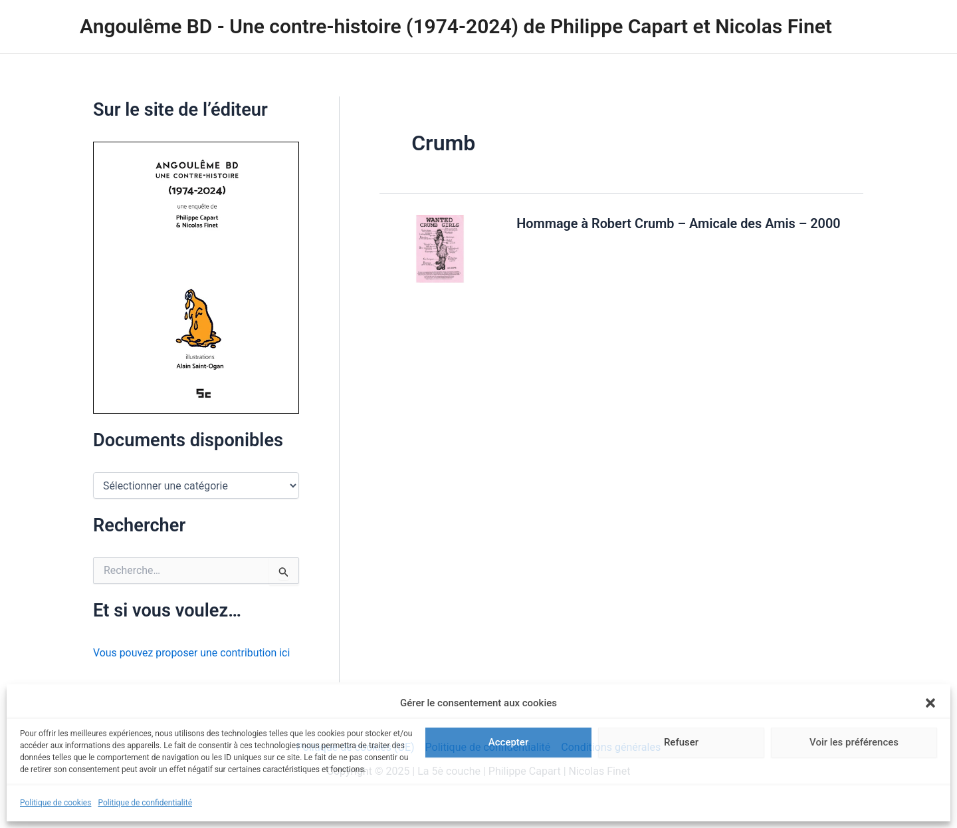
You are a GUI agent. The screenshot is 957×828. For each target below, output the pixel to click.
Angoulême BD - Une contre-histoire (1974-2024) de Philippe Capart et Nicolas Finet (456, 26)
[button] (930, 703)
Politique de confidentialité (145, 802)
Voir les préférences (854, 742)
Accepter (508, 742)
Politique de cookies (55, 802)
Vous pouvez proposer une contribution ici (192, 652)
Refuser (681, 742)
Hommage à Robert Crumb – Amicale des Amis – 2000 (679, 223)
